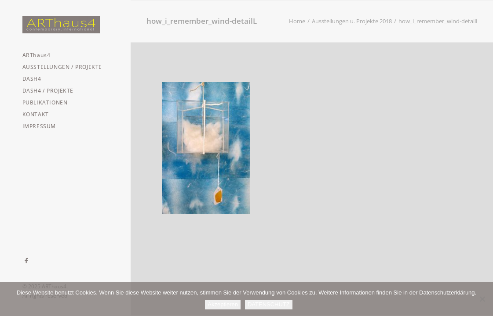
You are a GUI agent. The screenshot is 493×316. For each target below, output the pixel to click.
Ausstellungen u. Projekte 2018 (352, 21)
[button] (26, 260)
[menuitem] (26, 260)
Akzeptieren (223, 304)
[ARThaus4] (64, 24)
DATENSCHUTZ (269, 304)
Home (297, 21)
